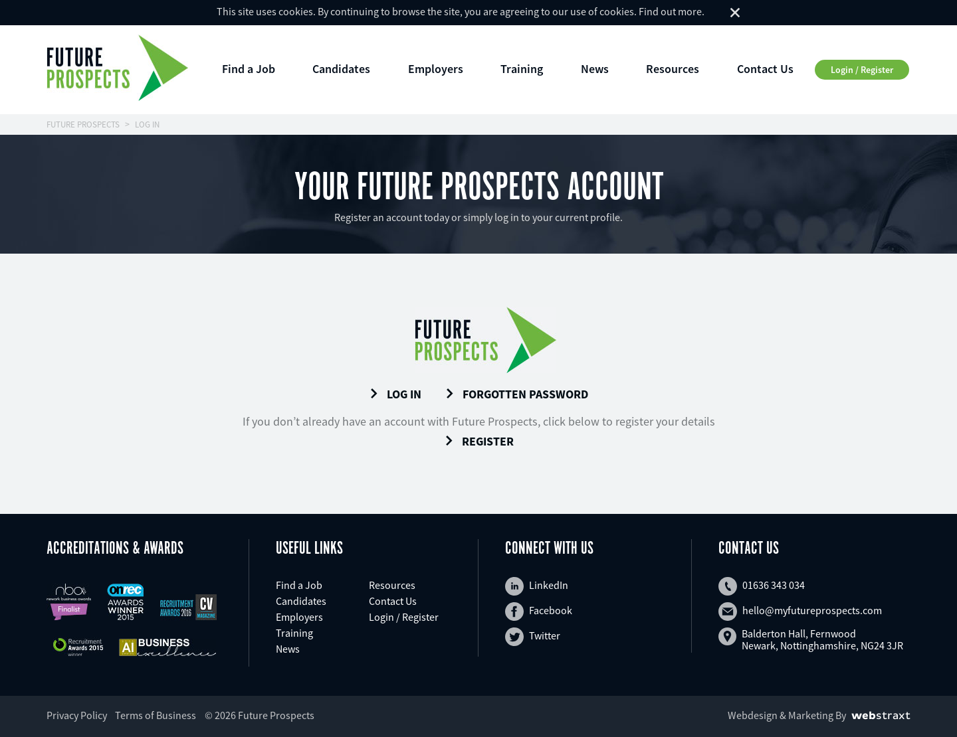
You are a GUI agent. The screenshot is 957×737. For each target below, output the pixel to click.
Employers (435, 68)
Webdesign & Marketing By (787, 715)
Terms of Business (155, 715)
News (595, 68)
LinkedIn (536, 586)
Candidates (341, 68)
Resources (672, 68)
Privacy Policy (77, 715)
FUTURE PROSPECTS (83, 124)
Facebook (538, 611)
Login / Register (862, 70)
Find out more (670, 11)
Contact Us (765, 68)
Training (521, 68)
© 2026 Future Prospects (259, 715)
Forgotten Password (516, 394)
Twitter (532, 636)
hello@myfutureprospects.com (800, 611)
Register (479, 442)
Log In (395, 394)
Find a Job (248, 68)
